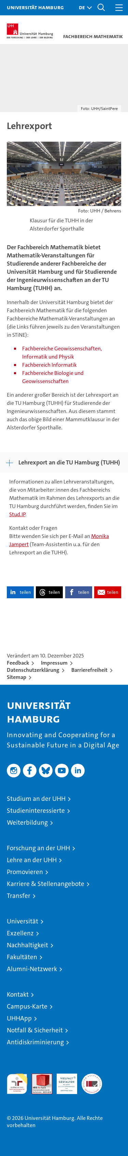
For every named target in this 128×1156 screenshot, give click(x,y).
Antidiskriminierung (35, 1042)
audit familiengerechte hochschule (17, 1084)
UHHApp (19, 1018)
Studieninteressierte (36, 810)
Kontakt (18, 994)
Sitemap (16, 677)
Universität (22, 921)
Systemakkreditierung (92, 1077)
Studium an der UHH (36, 798)
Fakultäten (22, 957)
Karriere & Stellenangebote (45, 884)
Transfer (18, 895)
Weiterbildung (27, 822)
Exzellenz (20, 933)
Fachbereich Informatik (49, 364)
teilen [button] (25, 592)
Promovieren (25, 872)
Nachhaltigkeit (27, 945)
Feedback (18, 662)
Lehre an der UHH (32, 860)
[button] (83, 7)
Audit (38, 1077)
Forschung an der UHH (38, 848)
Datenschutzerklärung (33, 670)
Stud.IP (17, 514)
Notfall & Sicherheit (35, 1030)
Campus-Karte (27, 1006)
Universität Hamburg (35, 7)
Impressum (54, 662)
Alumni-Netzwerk (32, 969)
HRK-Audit (63, 1081)
